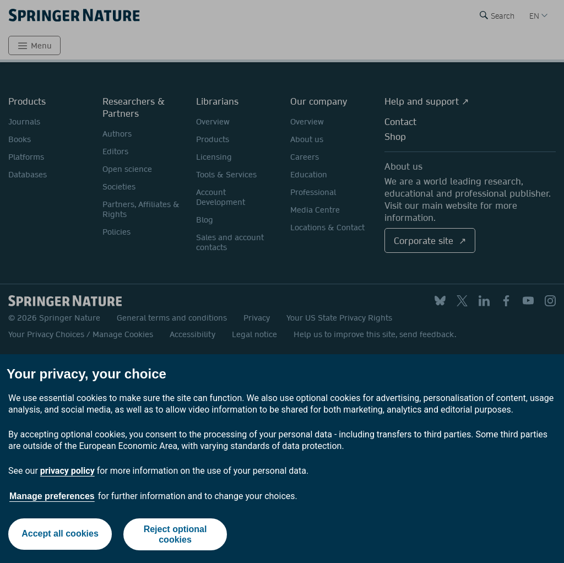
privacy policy (67, 470)
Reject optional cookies (175, 534)
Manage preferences (52, 496)
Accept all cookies (59, 534)
